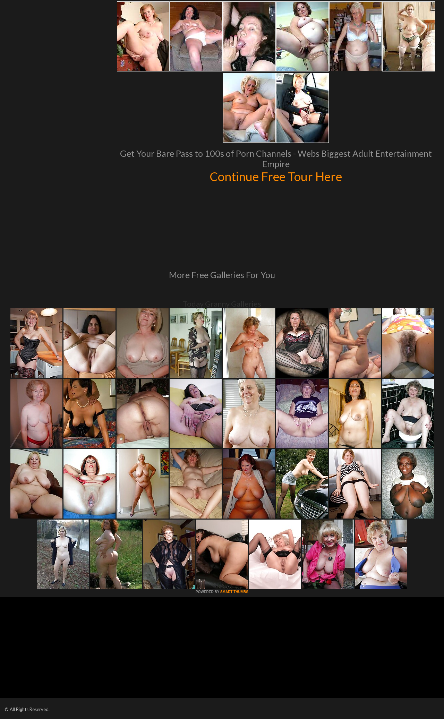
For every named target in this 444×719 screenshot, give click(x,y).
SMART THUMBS (234, 592)
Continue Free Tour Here (276, 176)
